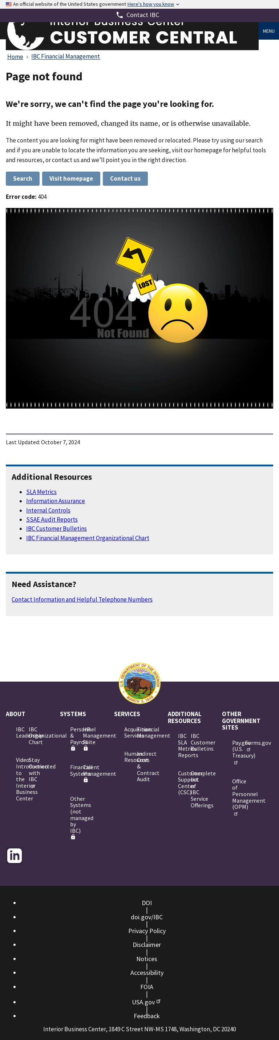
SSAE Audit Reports (52, 519)
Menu (269, 31)
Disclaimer (147, 944)
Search (22, 178)
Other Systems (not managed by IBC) (73, 817)
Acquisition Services (127, 732)
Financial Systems (73, 770)
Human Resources (127, 757)
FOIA (146, 987)
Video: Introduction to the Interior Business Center (19, 779)
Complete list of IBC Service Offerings (194, 789)
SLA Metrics (41, 492)
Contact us (125, 178)
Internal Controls (48, 510)
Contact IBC (142, 15)
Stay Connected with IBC (32, 772)
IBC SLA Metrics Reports (181, 745)
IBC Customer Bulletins (56, 529)
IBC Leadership (19, 732)
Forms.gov (248, 745)
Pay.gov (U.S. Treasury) (235, 752)
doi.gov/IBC (147, 917)
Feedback (147, 1016)
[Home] (132, 48)
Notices (146, 959)
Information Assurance (55, 501)
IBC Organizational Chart (32, 736)
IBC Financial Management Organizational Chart (87, 538)
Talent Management (86, 773)
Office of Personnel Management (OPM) (235, 797)
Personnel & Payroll (73, 738)
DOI (147, 903)
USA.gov (147, 1002)
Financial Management (140, 732)
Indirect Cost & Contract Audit (140, 766)
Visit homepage (71, 178)
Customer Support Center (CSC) (181, 783)
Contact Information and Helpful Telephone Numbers (82, 599)
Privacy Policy (147, 931)
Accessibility (146, 972)
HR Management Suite (86, 738)
